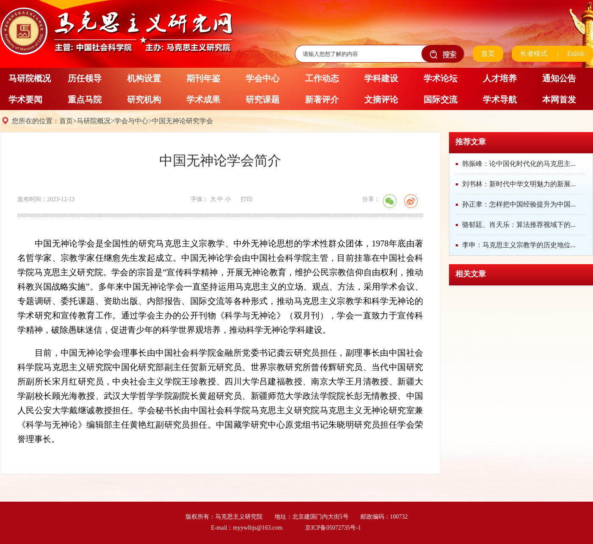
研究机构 (144, 99)
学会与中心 (131, 120)
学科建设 (381, 78)
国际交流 (440, 99)
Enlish (576, 53)
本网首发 (559, 99)
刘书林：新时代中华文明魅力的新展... (519, 184)
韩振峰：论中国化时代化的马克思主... (519, 163)
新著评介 (322, 99)
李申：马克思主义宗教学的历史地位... (519, 245)
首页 (488, 53)
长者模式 (533, 53)
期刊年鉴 (203, 78)
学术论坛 (440, 78)
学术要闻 (25, 99)
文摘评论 (381, 99)
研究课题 (263, 99)
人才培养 (500, 78)
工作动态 (322, 78)
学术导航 (500, 99)
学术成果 (203, 99)
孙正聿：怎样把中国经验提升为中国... (519, 204)
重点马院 (85, 99)
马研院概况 (29, 78)
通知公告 (559, 78)
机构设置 (144, 78)
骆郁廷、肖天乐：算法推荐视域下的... (519, 224)
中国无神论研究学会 (182, 120)
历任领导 (85, 78)
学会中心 (263, 78)
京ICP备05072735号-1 (332, 528)
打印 (246, 199)
